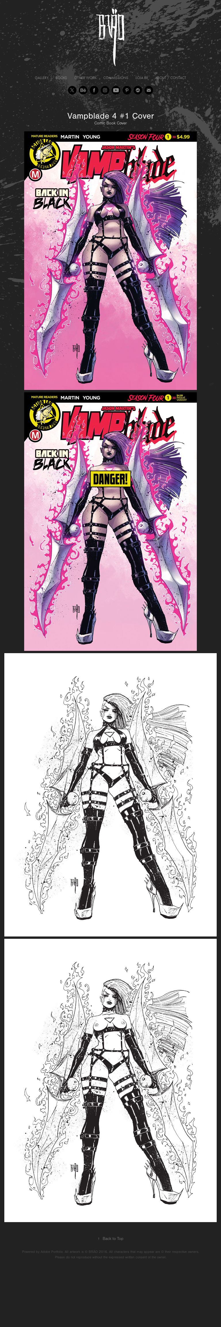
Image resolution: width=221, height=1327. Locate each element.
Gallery (42, 78)
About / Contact (170, 78)
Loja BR (142, 78)
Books (61, 78)
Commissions (115, 78)
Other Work (85, 78)
